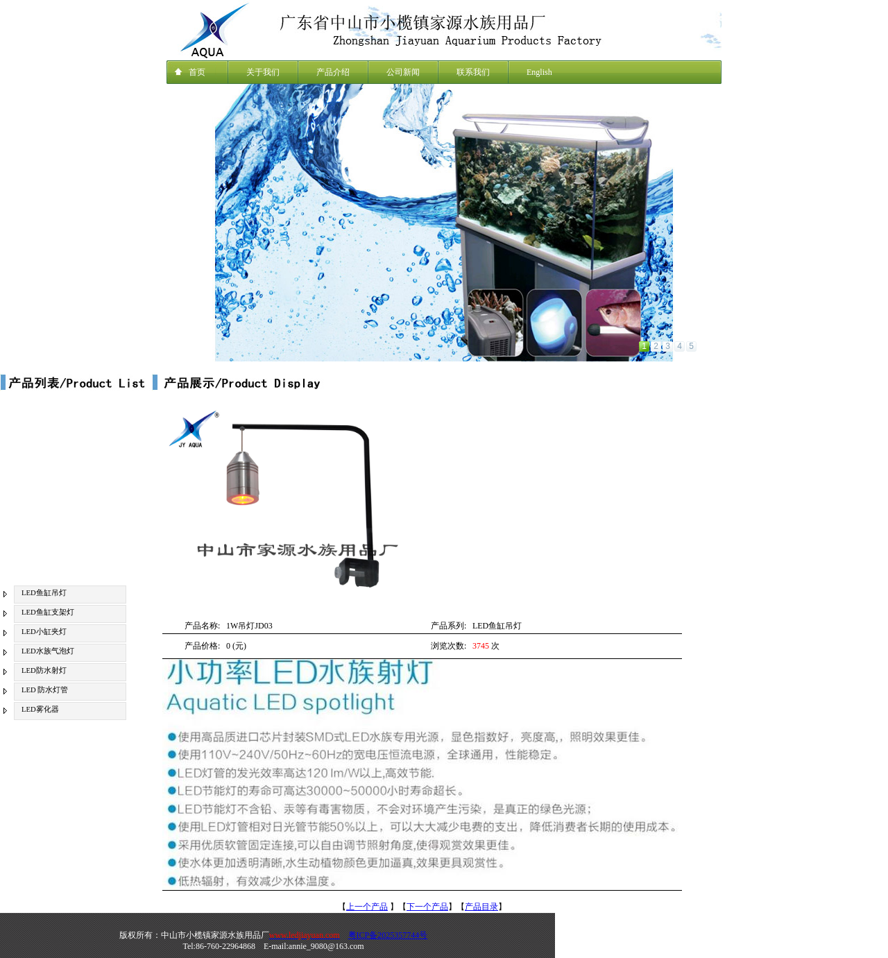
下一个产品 (427, 907)
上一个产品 (367, 907)
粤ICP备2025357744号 (388, 935)
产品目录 (481, 907)
